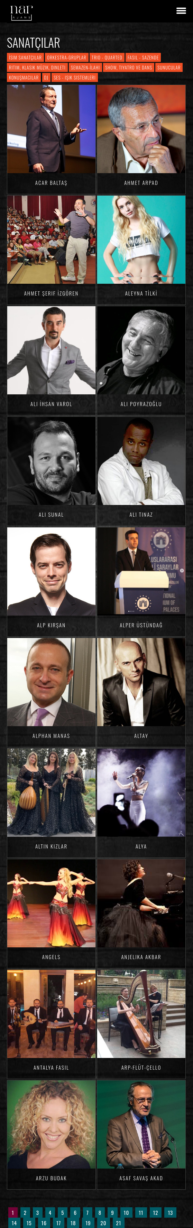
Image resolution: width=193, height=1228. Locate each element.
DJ (46, 77)
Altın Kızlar (51, 846)
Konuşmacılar (24, 77)
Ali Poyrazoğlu (141, 403)
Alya (141, 846)
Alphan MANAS (51, 735)
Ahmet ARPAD (141, 182)
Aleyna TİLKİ (141, 293)
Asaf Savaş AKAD (141, 1178)
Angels (51, 956)
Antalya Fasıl (51, 1067)
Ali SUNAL (51, 514)
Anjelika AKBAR (141, 956)
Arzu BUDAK (51, 1178)
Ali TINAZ (141, 514)
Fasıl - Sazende (143, 57)
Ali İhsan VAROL (51, 403)
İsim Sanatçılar (25, 57)
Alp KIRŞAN (51, 625)
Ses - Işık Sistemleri (74, 77)
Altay (141, 735)
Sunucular (169, 67)
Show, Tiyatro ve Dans (128, 67)
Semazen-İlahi (85, 67)
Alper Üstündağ (141, 625)
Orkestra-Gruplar (66, 57)
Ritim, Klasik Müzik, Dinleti (37, 67)
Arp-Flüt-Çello (141, 1067)
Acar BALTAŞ (51, 182)
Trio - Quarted (107, 57)
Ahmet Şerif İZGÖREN (51, 293)
